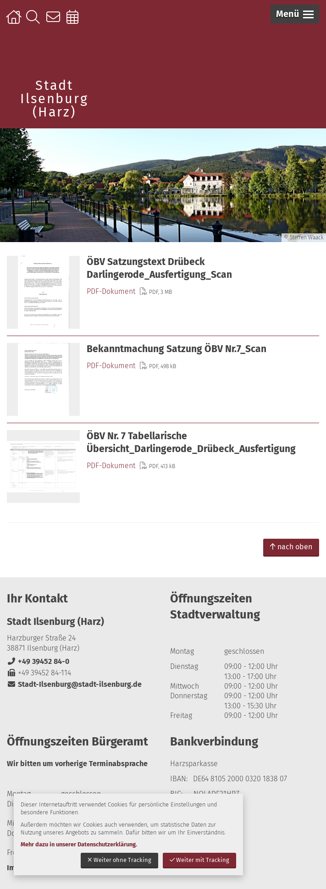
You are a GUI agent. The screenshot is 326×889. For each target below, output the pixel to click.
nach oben (291, 547)
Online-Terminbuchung (75, 21)
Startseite (15, 21)
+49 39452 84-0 (38, 661)
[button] (295, 14)
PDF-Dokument (111, 291)
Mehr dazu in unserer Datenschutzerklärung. (79, 844)
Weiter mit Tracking (199, 860)
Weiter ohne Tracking (119, 860)
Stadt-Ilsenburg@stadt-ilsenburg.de (74, 684)
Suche (35, 21)
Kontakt (55, 21)
